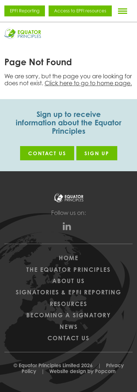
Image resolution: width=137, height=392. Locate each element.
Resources (68, 303)
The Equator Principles (68, 269)
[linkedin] (68, 228)
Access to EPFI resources (80, 10)
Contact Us (68, 338)
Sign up (96, 153)
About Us (68, 281)
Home (69, 258)
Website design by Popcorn (82, 371)
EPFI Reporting (24, 10)
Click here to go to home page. (88, 83)
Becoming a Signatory (68, 315)
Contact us (47, 153)
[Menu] (122, 11)
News (69, 326)
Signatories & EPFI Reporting (68, 292)
